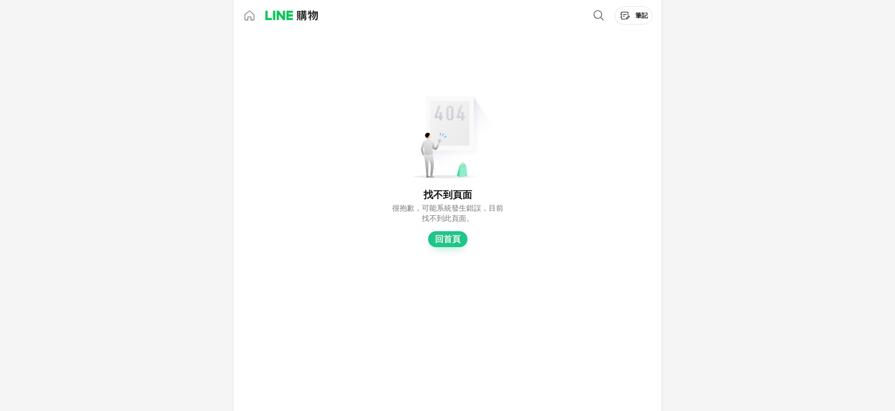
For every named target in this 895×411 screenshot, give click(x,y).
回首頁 (448, 239)
